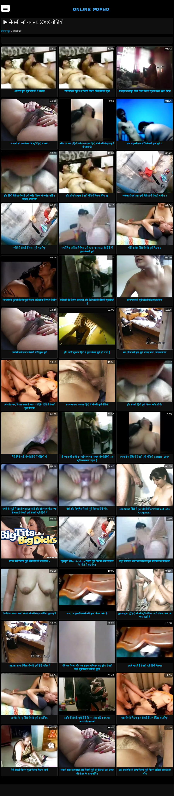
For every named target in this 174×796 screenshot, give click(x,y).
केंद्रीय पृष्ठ (6, 31)
